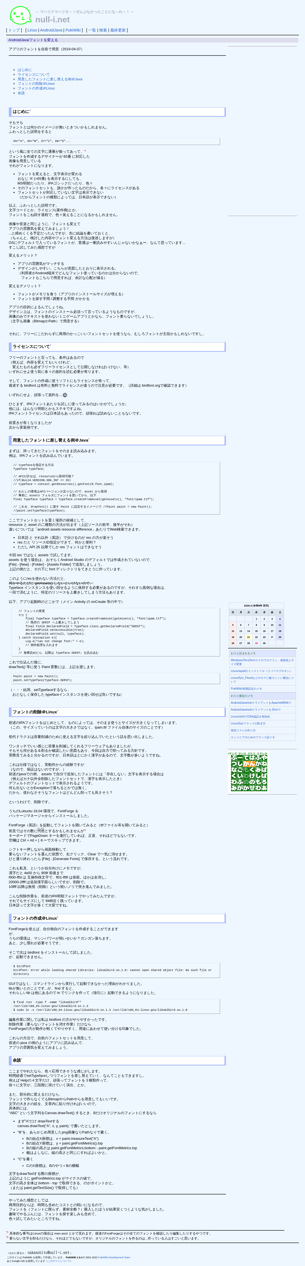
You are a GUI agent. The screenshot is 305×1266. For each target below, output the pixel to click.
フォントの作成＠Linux (36, 88)
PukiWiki (73, 30)
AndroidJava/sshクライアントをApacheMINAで (261, 702)
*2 (85, 830)
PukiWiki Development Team (114, 1257)
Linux (32, 30)
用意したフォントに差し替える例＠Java (50, 79)
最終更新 (118, 30)
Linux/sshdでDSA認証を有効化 (250, 716)
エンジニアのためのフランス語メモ (253, 737)
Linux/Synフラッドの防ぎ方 (248, 723)
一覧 (92, 30)
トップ (14, 30)
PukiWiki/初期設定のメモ (246, 688)
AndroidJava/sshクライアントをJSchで (256, 709)
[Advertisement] (262, 131)
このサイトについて (59, 1261)
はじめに (25, 70)
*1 (85, 150)
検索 (103, 30)
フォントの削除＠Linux (36, 83)
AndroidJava (51, 30)
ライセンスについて (34, 74)
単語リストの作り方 (243, 730)
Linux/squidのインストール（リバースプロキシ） (261, 670)
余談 (21, 93)
